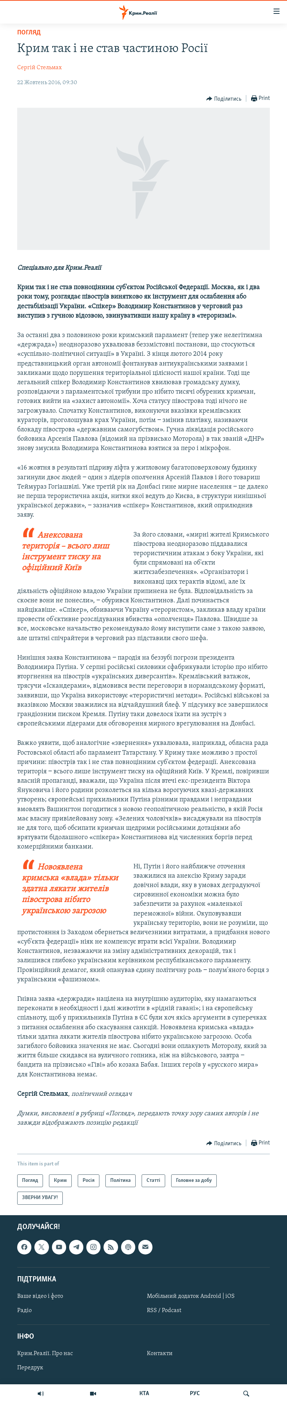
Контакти (160, 1354)
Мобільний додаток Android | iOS (191, 1296)
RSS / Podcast (164, 1311)
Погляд (29, 32)
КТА (144, 1394)
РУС (195, 1394)
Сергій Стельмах (39, 68)
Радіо (24, 1311)
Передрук (30, 1368)
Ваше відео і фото (40, 1296)
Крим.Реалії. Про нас (45, 1354)
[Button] (223, 99)
